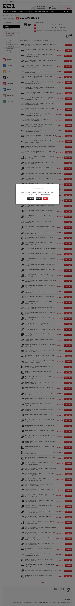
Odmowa (39, 197)
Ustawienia (32, 197)
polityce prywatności (45, 194)
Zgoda (44, 197)
